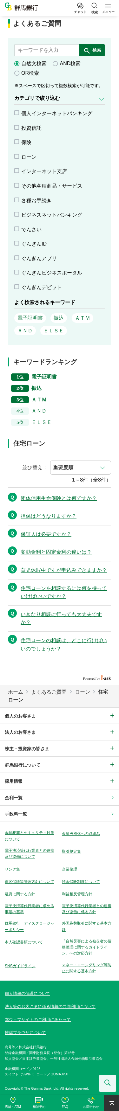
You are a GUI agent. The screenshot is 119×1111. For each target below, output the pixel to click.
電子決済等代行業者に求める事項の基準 (29, 909)
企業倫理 (69, 869)
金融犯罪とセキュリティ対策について (29, 835)
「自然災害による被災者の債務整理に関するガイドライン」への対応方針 (86, 947)
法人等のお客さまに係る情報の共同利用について (50, 1006)
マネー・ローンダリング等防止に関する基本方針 (86, 968)
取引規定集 (71, 851)
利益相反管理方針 (77, 894)
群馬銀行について (22, 764)
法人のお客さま (20, 732)
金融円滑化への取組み (81, 833)
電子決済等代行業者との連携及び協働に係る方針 (86, 909)
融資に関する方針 (20, 894)
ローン (82, 692)
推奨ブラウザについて (25, 1032)
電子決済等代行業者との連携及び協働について (29, 853)
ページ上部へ (111, 1103)
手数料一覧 (16, 813)
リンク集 (12, 869)
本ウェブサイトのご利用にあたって (38, 1019)
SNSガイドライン (20, 966)
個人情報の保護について (27, 993)
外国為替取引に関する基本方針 (86, 926)
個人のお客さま (20, 716)
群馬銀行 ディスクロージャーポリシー (29, 926)
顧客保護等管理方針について (29, 881)
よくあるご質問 (49, 692)
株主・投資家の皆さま (27, 748)
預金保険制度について (81, 881)
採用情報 (14, 781)
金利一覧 (14, 797)
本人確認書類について (24, 942)
